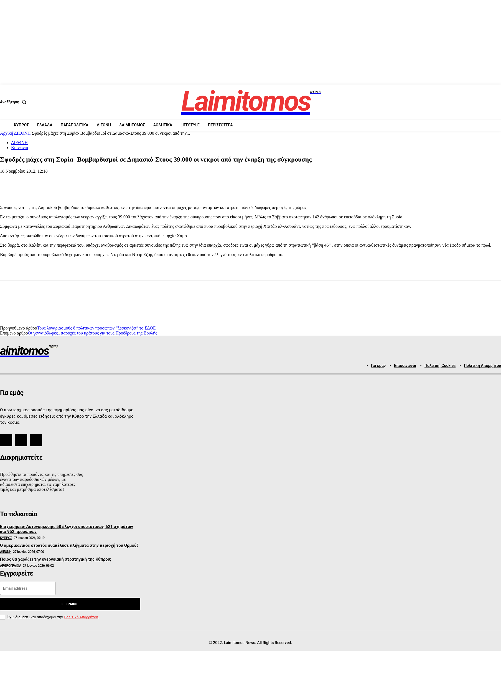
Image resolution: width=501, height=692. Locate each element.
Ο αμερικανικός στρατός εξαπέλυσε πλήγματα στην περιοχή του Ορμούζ (69, 545)
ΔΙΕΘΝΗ (22, 133)
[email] (27, 588)
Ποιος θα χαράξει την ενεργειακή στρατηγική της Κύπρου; (55, 559)
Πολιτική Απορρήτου (81, 617)
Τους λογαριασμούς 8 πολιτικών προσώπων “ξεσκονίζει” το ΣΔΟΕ (96, 328)
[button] (14, 102)
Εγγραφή (69, 604)
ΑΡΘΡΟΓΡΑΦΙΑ (10, 566)
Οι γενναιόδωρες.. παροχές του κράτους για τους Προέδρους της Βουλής (92, 333)
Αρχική (6, 133)
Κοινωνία (19, 147)
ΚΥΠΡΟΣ (6, 538)
